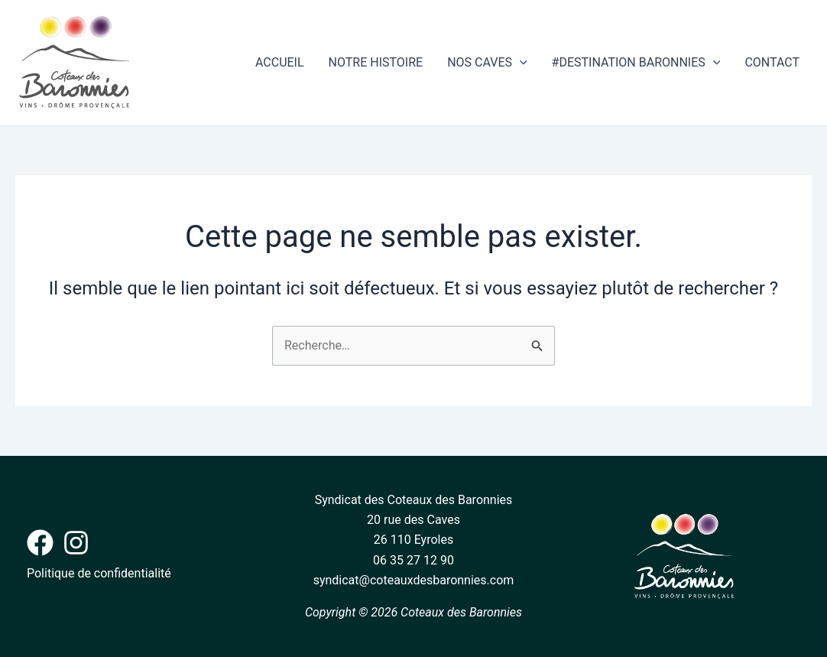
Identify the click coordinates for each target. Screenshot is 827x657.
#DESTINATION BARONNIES (636, 62)
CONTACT (771, 62)
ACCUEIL (279, 62)
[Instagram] (76, 542)
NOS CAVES (487, 62)
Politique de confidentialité (99, 573)
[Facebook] (40, 542)
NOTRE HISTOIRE (376, 62)
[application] (519, 62)
